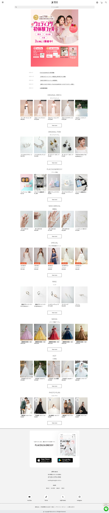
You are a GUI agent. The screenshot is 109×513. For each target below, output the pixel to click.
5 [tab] (56, 69)
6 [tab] (57, 69)
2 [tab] (52, 69)
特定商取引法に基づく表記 (47, 507)
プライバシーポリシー (61, 507)
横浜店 (47, 488)
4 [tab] (55, 69)
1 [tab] (51, 69)
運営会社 (37, 507)
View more (54, 125)
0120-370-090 (54, 477)
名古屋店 (53, 488)
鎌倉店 (58, 488)
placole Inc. (53, 511)
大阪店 (62, 488)
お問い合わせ (71, 507)
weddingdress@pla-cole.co (54, 480)
